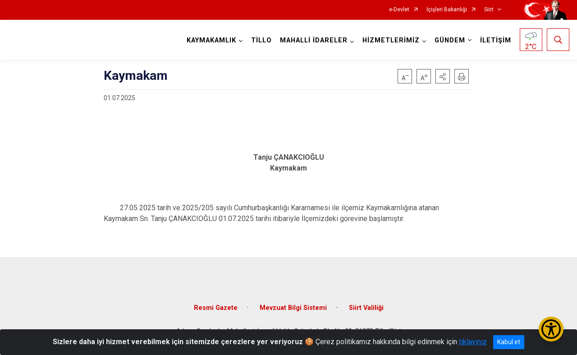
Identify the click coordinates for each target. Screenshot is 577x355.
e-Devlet (399, 10)
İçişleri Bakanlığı (446, 10)
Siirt (489, 10)
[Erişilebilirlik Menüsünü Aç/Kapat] (551, 329)
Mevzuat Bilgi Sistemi (293, 308)
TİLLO (261, 40)
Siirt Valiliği (366, 308)
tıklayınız (473, 341)
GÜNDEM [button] (450, 40)
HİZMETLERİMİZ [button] (391, 40)
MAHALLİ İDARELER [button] (314, 40)
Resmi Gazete (216, 308)
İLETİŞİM (495, 40)
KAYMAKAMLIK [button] (211, 40)
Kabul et (508, 342)
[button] (442, 76)
